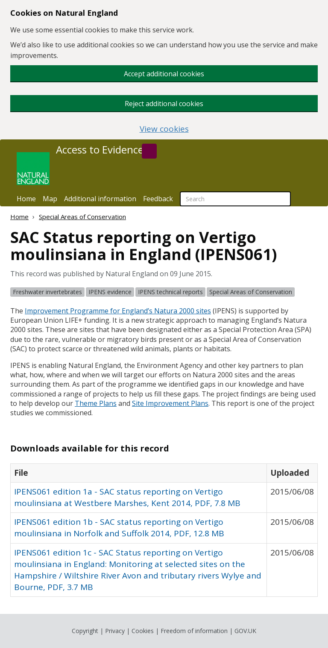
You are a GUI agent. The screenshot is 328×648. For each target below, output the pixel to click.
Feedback (158, 198)
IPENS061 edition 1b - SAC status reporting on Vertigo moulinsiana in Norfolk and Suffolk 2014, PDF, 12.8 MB (119, 527)
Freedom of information (194, 631)
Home (26, 198)
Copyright (85, 631)
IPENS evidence (110, 292)
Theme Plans (96, 403)
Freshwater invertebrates (47, 292)
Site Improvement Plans (170, 403)
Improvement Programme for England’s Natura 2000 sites (118, 310)
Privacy (115, 631)
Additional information (100, 198)
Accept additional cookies (164, 73)
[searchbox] (235, 198)
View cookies (164, 129)
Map (50, 198)
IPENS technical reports (170, 292)
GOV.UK (245, 631)
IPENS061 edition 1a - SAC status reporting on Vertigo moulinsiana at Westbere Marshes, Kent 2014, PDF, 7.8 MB (127, 497)
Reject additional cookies (164, 103)
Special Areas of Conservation (82, 216)
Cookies (143, 631)
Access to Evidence (100, 150)
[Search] (149, 151)
